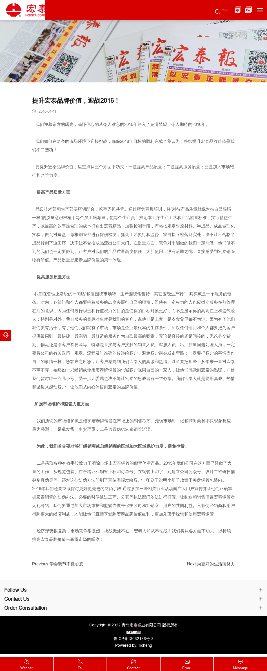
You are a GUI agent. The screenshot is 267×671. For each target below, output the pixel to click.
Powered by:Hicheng (133, 647)
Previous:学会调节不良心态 (59, 567)
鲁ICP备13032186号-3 (133, 640)
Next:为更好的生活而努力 (209, 567)
